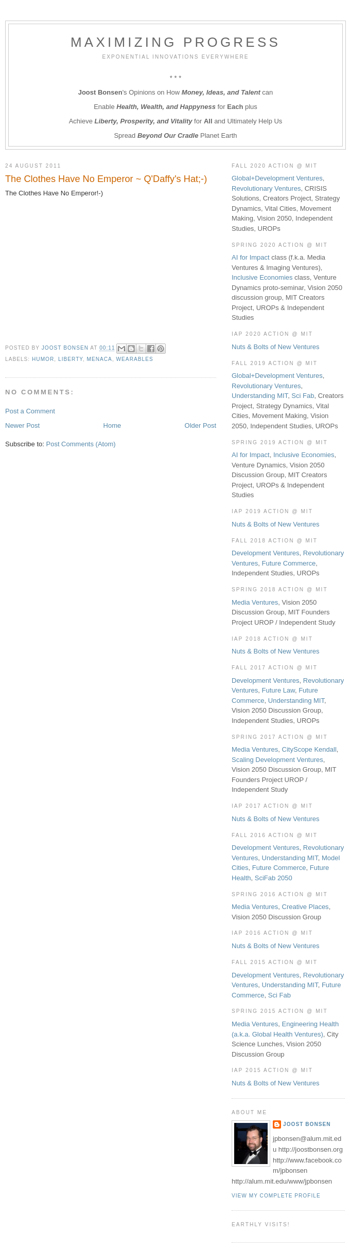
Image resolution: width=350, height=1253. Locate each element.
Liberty (70, 359)
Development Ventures (266, 553)
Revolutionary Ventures (266, 188)
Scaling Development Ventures (277, 760)
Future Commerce (289, 563)
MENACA (99, 359)
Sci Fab (302, 395)
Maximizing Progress (176, 42)
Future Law (278, 690)
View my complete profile (276, 1195)
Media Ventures (255, 602)
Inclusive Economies (262, 277)
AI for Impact (251, 257)
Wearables (134, 359)
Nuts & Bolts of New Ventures (276, 347)
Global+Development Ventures (277, 178)
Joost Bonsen (307, 1124)
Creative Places (305, 907)
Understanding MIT (260, 395)
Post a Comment (30, 411)
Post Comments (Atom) (81, 444)
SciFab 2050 (273, 878)
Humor (43, 359)
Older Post (200, 425)
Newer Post (22, 425)
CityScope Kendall (309, 749)
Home (112, 425)
